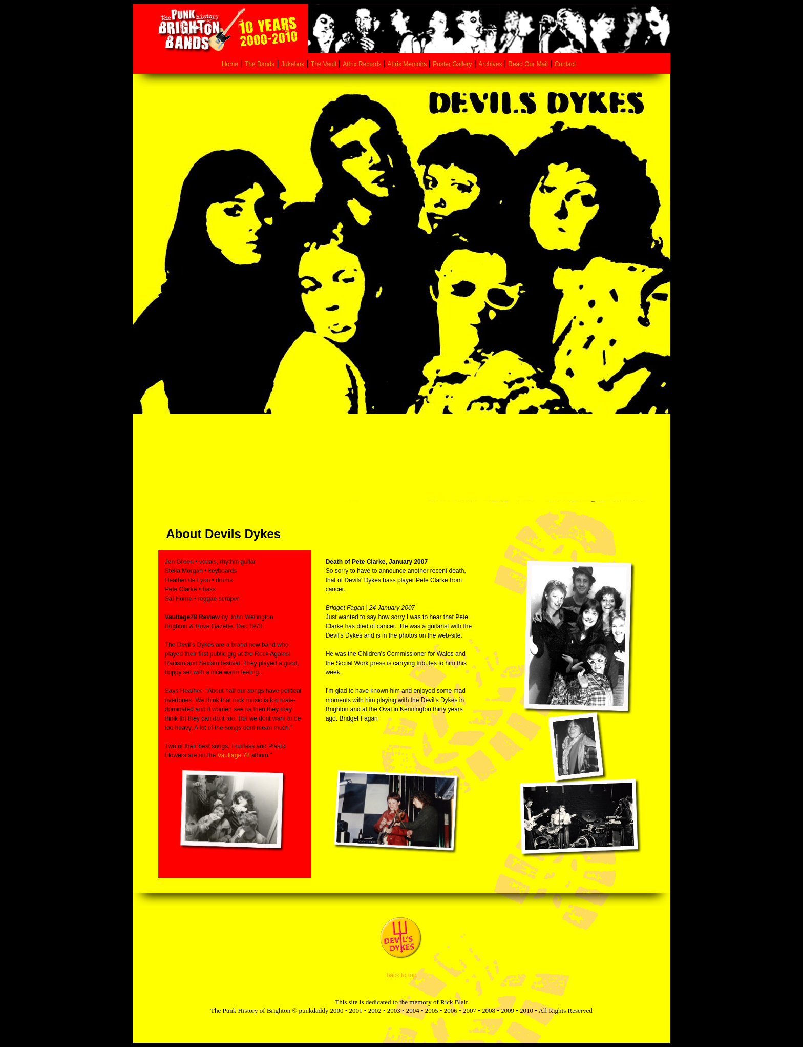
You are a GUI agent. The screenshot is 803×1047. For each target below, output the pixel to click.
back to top (402, 975)
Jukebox (292, 64)
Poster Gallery (452, 64)
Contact (565, 64)
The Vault (325, 64)
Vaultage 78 (233, 755)
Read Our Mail (527, 64)
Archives (490, 64)
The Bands (259, 64)
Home (230, 64)
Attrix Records (362, 64)
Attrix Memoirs (408, 64)
